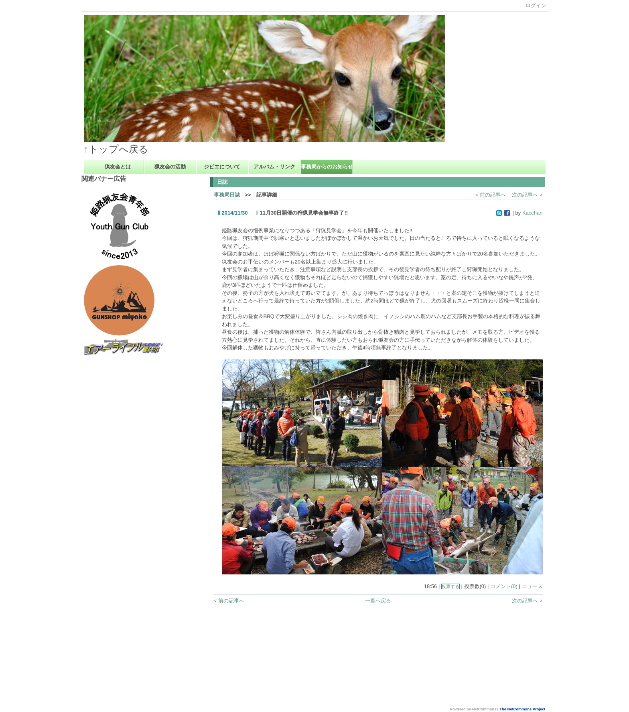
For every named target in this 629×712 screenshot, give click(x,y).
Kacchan (532, 213)
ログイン (536, 5)
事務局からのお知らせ (327, 167)
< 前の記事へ (490, 195)
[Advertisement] (115, 477)
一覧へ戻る (378, 601)
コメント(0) (503, 586)
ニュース (532, 586)
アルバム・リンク (274, 167)
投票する (450, 586)
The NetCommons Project (522, 709)
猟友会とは (118, 167)
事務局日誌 (227, 195)
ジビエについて (222, 167)
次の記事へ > (527, 195)
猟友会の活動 (170, 167)
